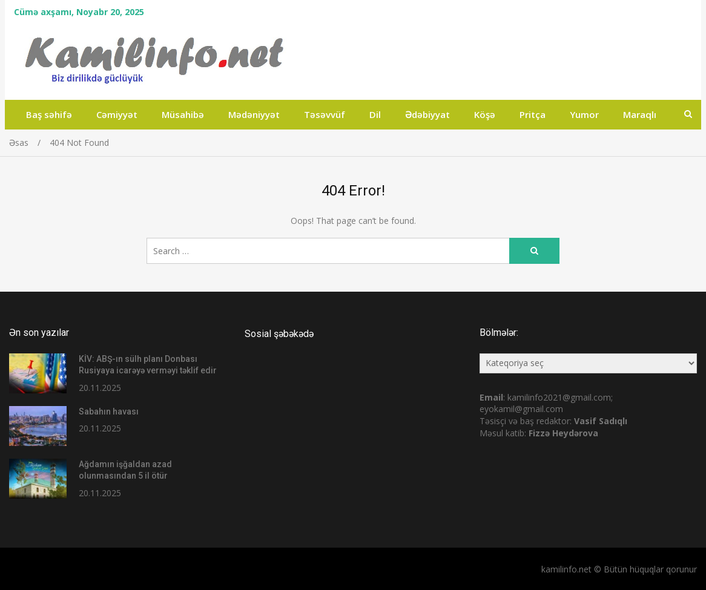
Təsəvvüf (324, 114)
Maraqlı (639, 114)
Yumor (584, 114)
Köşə (484, 114)
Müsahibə (183, 114)
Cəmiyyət (116, 114)
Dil (375, 114)
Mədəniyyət (254, 114)
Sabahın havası (109, 411)
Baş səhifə (49, 114)
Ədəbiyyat (427, 114)
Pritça (533, 114)
